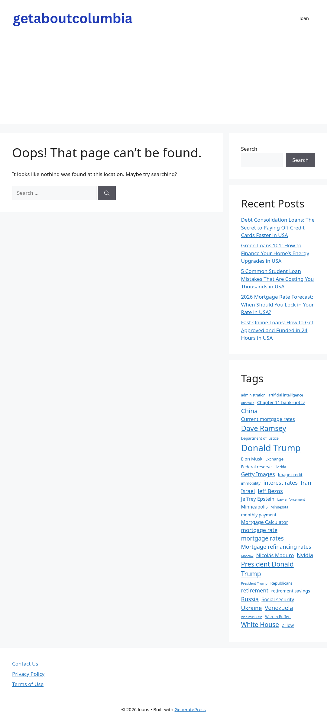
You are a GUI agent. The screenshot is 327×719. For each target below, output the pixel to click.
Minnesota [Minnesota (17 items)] (279, 507)
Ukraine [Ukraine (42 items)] (251, 608)
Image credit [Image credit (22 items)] (290, 474)
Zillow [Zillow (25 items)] (288, 625)
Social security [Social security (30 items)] (277, 599)
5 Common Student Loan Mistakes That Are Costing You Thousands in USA (277, 279)
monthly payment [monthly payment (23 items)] (258, 515)
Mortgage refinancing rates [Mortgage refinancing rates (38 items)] (276, 546)
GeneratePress (190, 709)
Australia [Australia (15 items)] (247, 403)
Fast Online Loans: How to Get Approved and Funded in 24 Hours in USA (277, 330)
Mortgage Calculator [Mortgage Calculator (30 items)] (264, 522)
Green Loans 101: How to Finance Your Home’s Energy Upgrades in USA (275, 253)
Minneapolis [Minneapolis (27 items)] (254, 507)
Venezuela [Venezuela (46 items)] (279, 608)
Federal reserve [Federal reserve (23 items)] (256, 467)
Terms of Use (28, 684)
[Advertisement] (163, 81)
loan (304, 18)
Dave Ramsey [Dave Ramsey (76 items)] (263, 428)
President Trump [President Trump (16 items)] (254, 583)
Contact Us (25, 663)
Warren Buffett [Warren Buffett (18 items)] (278, 616)
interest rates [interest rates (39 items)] (280, 482)
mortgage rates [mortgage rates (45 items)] (262, 538)
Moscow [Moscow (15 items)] (247, 556)
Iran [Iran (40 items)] (305, 482)
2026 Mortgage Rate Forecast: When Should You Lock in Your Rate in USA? (277, 304)
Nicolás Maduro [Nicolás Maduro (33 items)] (275, 555)
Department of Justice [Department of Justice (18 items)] (260, 438)
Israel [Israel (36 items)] (248, 491)
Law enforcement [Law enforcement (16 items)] (291, 499)
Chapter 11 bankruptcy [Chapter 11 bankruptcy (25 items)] (281, 402)
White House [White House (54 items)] (260, 624)
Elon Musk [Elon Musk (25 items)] (251, 459)
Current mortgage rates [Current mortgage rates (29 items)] (268, 419)
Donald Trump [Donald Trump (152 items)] (271, 448)
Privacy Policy (28, 673)
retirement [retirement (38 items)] (254, 590)
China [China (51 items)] (249, 410)
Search (249, 148)
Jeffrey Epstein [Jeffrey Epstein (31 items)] (257, 498)
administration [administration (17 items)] (253, 395)
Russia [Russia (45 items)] (250, 599)
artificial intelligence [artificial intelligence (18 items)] (285, 395)
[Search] (107, 193)
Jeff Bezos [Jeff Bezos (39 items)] (270, 491)
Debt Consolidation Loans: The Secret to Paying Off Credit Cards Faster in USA (277, 227)
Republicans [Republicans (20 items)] (281, 583)
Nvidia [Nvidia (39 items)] (305, 555)
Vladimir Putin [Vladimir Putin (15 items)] (251, 617)
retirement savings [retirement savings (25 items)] (290, 591)
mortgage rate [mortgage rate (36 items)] (259, 530)
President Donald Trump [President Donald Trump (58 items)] (267, 569)
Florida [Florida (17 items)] (280, 466)
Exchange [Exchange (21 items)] (274, 459)
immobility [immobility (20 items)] (251, 483)
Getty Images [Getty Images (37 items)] (258, 474)
